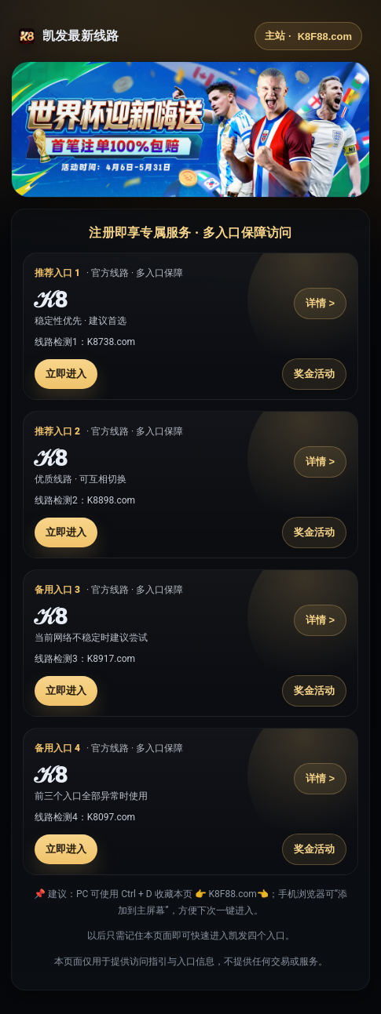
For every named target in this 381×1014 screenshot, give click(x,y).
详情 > (320, 303)
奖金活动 (314, 374)
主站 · (308, 36)
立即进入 (66, 374)
